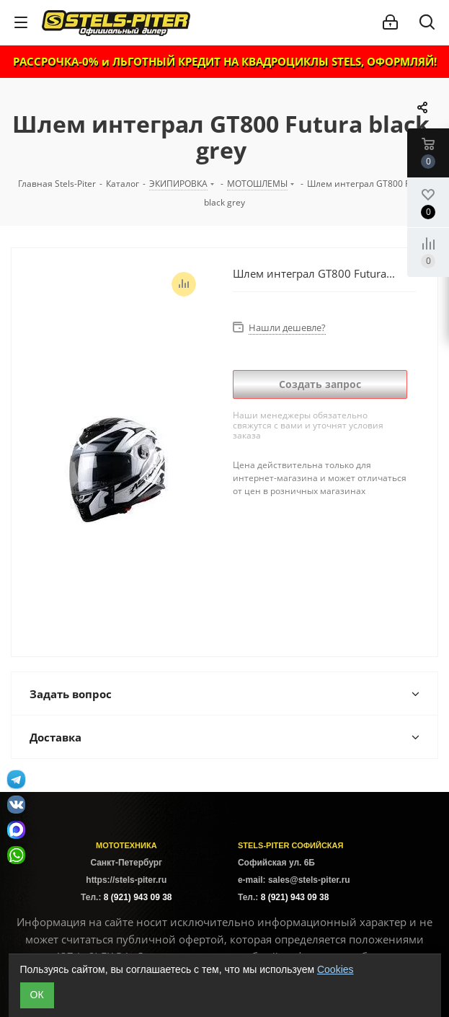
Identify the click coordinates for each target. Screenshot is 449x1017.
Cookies (335, 969)
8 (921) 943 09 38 (138, 897)
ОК (37, 994)
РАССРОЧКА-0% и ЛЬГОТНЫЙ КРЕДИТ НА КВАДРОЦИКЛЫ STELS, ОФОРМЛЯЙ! (225, 61)
